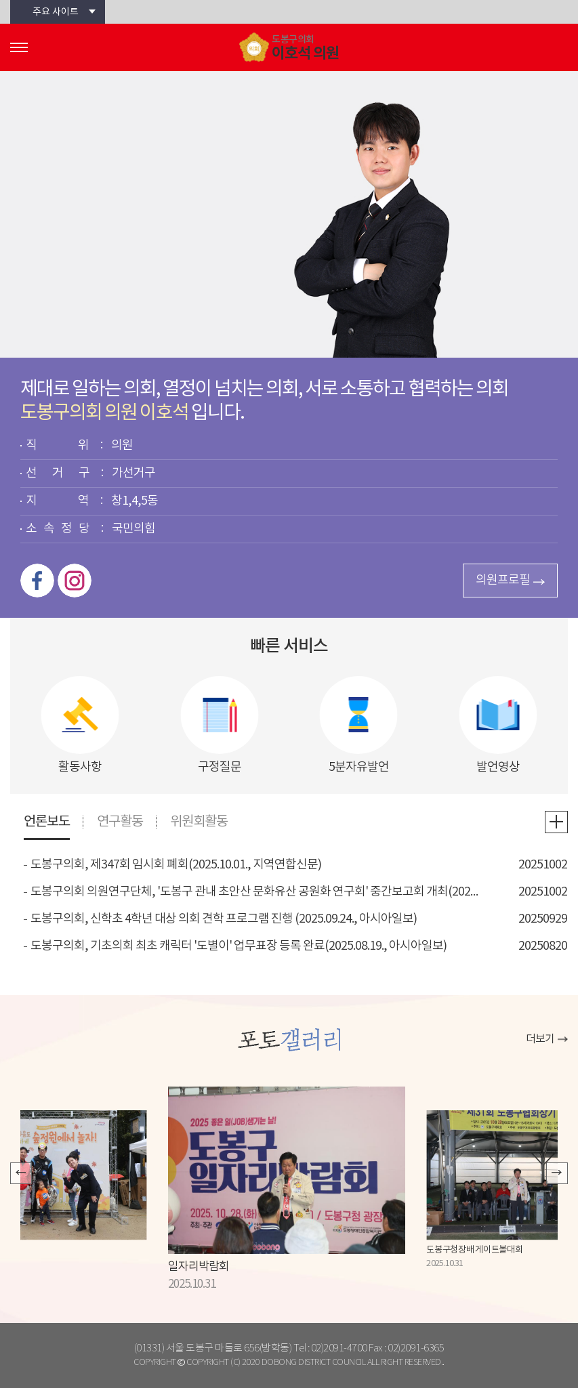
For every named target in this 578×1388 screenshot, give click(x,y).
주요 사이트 (56, 12)
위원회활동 (199, 822)
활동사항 (80, 767)
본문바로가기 (0, 0)
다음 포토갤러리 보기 (557, 1173)
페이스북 (37, 580)
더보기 (540, 1039)
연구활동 (120, 822)
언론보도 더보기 (556, 822)
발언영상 (498, 767)
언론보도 (47, 822)
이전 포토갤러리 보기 (21, 1173)
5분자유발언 (359, 767)
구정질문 (219, 767)
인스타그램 (74, 580)
